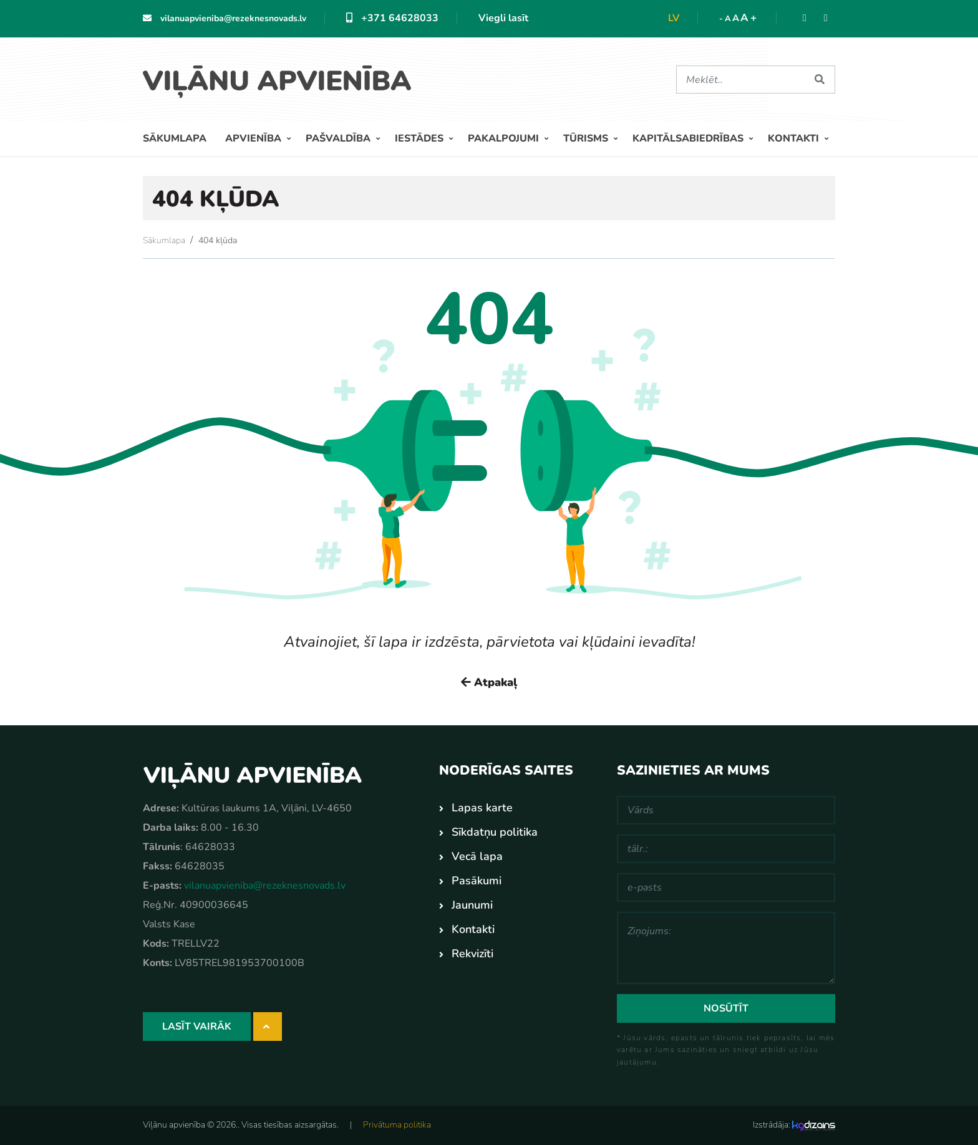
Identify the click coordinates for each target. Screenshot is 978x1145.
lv (673, 18)
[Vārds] (726, 810)
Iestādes (420, 138)
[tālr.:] (726, 848)
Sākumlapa (174, 138)
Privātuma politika (397, 1125)
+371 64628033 (392, 18)
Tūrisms (587, 138)
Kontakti (794, 138)
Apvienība (254, 138)
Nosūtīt (726, 1008)
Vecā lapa (477, 856)
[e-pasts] (726, 887)
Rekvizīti (472, 953)
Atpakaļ (489, 682)
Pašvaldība (339, 138)
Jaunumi (472, 904)
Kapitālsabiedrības (689, 138)
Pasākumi (476, 880)
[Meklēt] (740, 79)
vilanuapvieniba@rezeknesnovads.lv (224, 18)
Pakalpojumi (504, 138)
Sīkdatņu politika (495, 831)
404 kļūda (217, 240)
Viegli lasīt (503, 18)
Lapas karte (482, 807)
